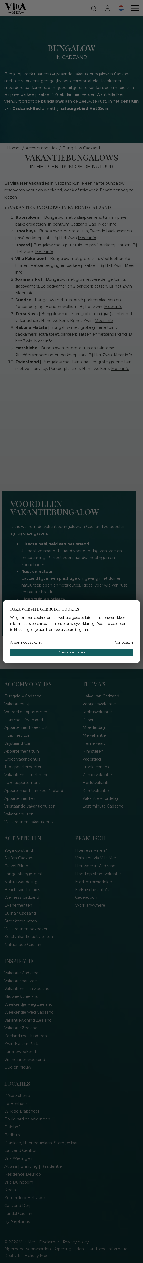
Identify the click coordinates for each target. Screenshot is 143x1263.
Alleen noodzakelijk (26, 642)
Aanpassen (124, 642)
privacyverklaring (80, 624)
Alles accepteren (71, 652)
